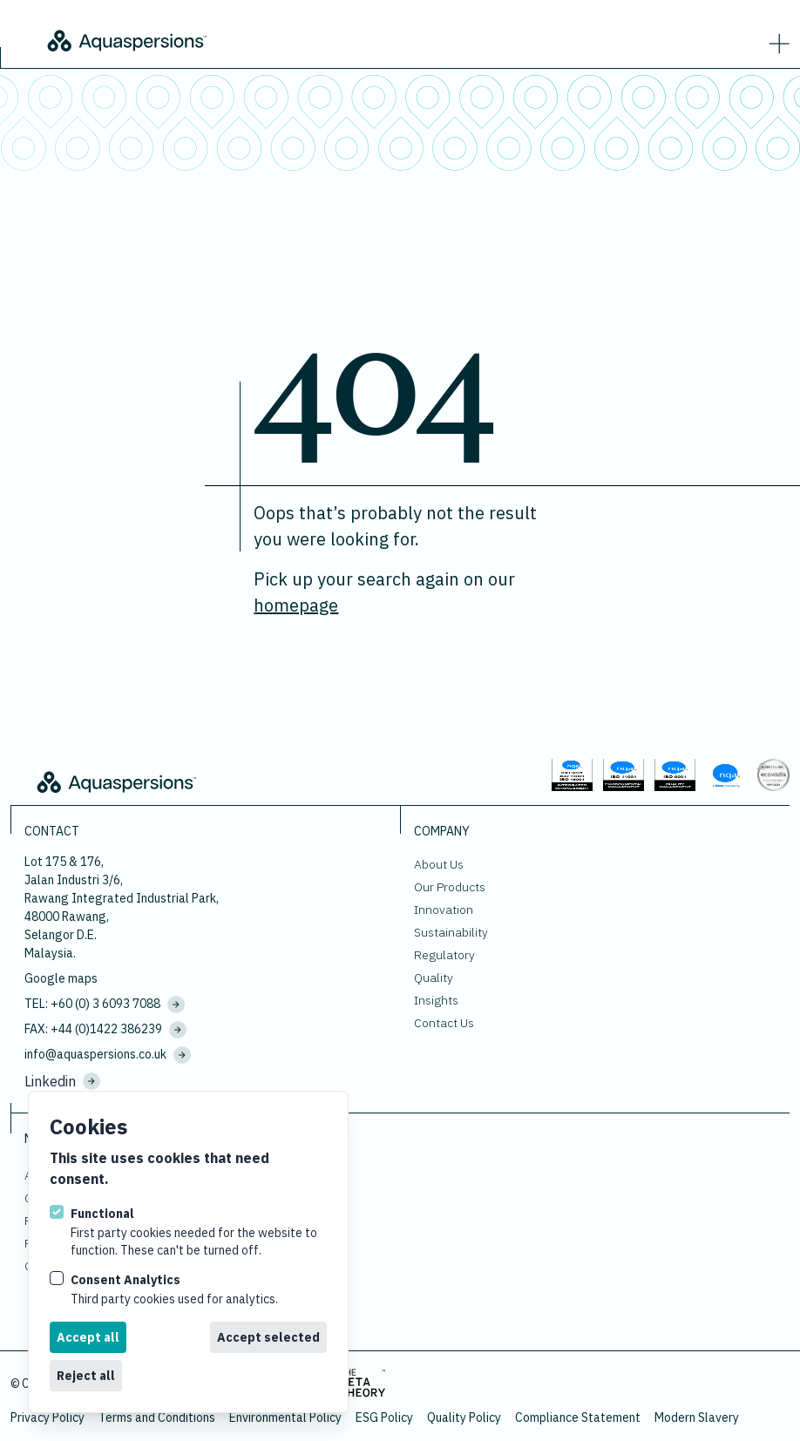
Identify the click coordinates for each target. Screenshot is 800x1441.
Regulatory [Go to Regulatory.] (444, 955)
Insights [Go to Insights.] (436, 1000)
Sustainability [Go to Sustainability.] (451, 932)
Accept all (88, 1337)
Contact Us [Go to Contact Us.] (444, 1023)
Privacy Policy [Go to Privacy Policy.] (47, 1417)
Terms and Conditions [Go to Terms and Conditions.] (156, 1417)
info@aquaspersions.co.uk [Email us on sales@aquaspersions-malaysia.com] (107, 1055)
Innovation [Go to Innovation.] (443, 909)
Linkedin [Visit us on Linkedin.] (62, 1081)
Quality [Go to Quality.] (433, 977)
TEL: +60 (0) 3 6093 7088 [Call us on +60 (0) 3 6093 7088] (104, 1004)
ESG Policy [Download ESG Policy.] (384, 1417)
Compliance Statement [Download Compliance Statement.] (578, 1417)
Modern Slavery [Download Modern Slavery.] (696, 1417)
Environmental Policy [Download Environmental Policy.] (285, 1417)
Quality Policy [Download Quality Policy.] (464, 1417)
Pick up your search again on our (384, 592)
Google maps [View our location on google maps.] (61, 978)
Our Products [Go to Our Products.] (449, 887)
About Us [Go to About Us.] (439, 864)
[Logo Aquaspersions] (244, 39)
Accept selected (268, 1337)
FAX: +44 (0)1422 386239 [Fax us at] (105, 1029)
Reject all (86, 1375)
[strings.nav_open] (775, 40)
